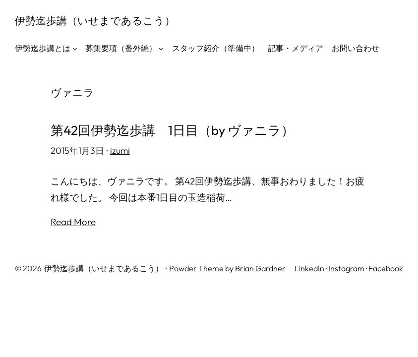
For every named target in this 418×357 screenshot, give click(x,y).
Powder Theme (196, 268)
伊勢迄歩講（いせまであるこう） (95, 20)
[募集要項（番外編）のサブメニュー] (161, 48)
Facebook (385, 268)
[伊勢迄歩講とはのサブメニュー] (74, 48)
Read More (73, 222)
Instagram (346, 268)
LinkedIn (309, 268)
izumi (120, 150)
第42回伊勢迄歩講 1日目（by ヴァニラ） (172, 130)
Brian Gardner (260, 268)
